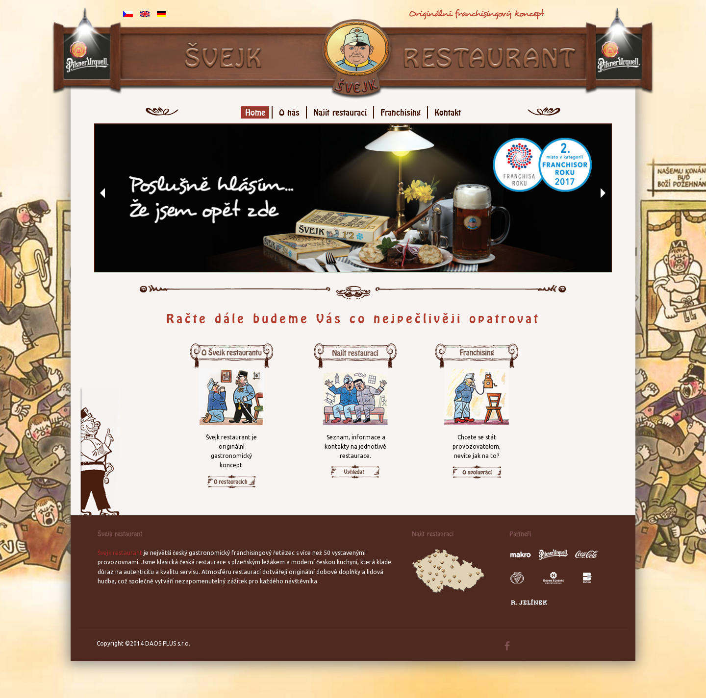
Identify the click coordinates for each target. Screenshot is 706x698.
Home (255, 111)
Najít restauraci (340, 111)
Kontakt (447, 111)
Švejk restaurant (120, 553)
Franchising (400, 111)
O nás (289, 111)
